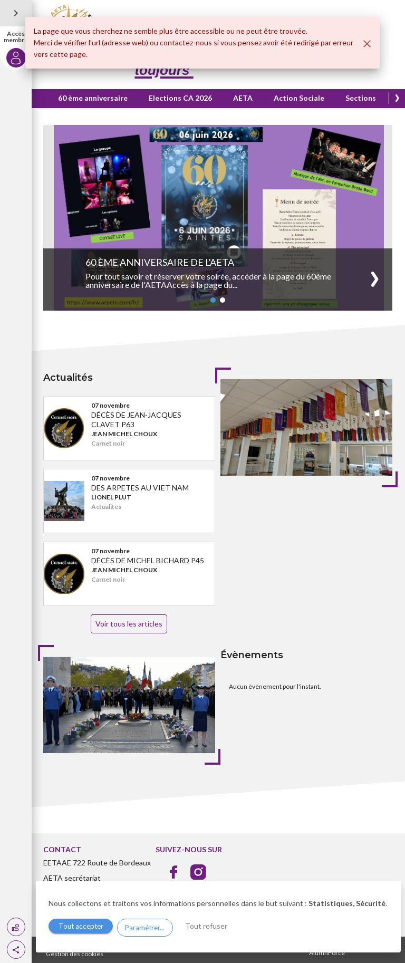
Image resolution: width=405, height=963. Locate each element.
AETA (244, 97)
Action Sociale (300, 97)
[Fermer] (367, 44)
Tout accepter (83, 926)
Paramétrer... (150, 926)
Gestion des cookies (75, 954)
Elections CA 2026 (181, 97)
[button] (16, 949)
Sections (361, 97)
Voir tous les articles (130, 623)
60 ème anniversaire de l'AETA (160, 262)
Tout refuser (217, 926)
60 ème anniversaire (94, 97)
